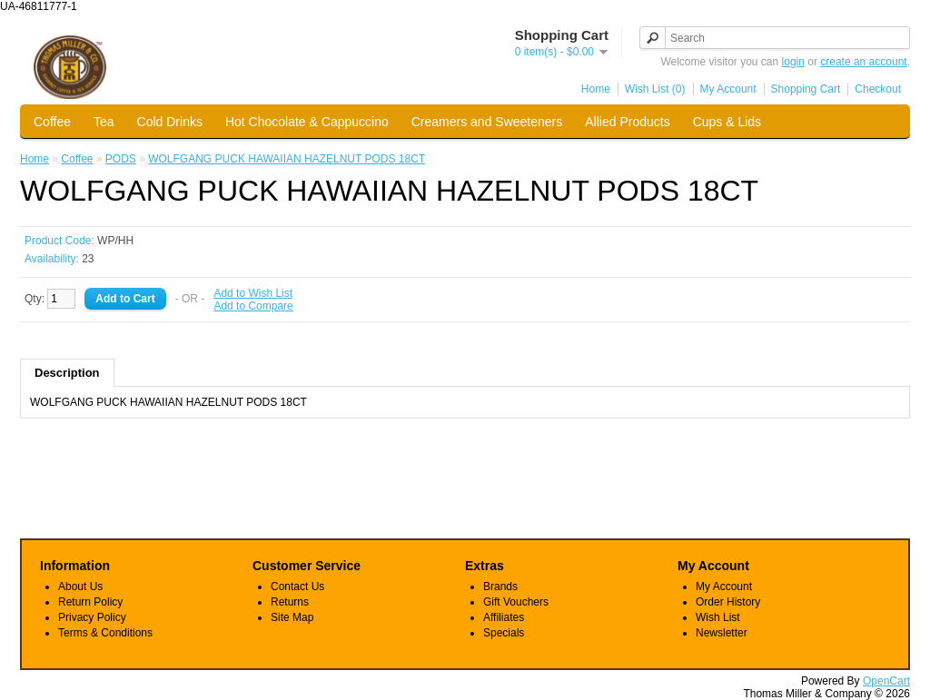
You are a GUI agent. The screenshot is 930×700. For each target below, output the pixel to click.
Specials (503, 632)
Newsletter (721, 632)
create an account (863, 61)
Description (67, 373)
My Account (728, 89)
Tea (104, 121)
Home (595, 89)
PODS (120, 159)
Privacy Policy (92, 617)
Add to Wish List (252, 293)
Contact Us (297, 586)
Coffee (52, 121)
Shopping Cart (806, 89)
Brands (500, 586)
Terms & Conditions (105, 632)
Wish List (718, 617)
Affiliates (503, 617)
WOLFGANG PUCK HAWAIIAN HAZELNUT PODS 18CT (286, 159)
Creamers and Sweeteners (487, 121)
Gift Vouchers (516, 602)
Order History (728, 602)
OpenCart (886, 681)
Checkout (878, 89)
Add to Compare (252, 306)
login (793, 61)
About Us (80, 586)
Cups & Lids (727, 121)
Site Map (292, 617)
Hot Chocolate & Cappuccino (307, 121)
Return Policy (90, 602)
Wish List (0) (655, 89)
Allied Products (627, 121)
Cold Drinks (170, 121)
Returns (290, 602)
